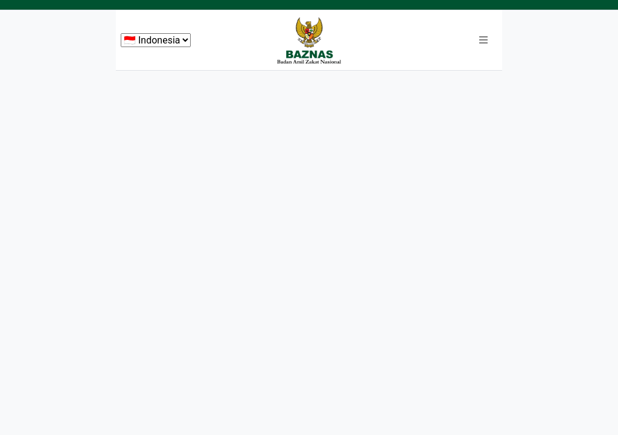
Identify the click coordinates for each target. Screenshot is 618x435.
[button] (483, 40)
